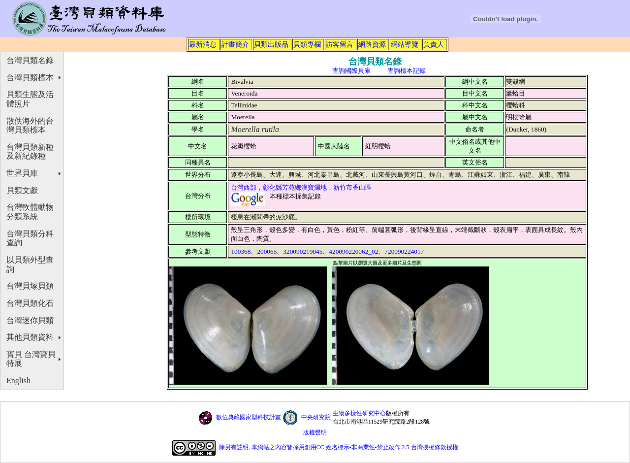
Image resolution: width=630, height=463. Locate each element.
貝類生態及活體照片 (30, 99)
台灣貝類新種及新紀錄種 (30, 152)
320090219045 (302, 251)
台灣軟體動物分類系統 (30, 212)
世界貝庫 (22, 173)
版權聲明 (315, 432)
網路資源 (372, 44)
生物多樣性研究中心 (359, 413)
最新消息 (203, 44)
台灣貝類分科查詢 (30, 238)
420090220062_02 (353, 251)
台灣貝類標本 (30, 77)
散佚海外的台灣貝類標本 (30, 125)
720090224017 (404, 251)
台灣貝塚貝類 (30, 286)
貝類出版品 (271, 44)
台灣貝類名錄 (30, 60)
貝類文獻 (22, 190)
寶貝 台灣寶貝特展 (31, 359)
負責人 (433, 44)
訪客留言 (339, 44)
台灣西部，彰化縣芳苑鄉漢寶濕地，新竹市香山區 (301, 187)
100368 (241, 251)
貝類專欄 (307, 44)
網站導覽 (404, 44)
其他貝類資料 (30, 337)
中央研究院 (316, 417)
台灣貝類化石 (30, 303)
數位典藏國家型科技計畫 (248, 417)
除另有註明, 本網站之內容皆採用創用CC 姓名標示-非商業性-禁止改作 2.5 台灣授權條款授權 (338, 447)
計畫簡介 (235, 44)
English (18, 380)
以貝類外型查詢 (30, 264)
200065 (267, 251)
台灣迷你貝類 (30, 320)
